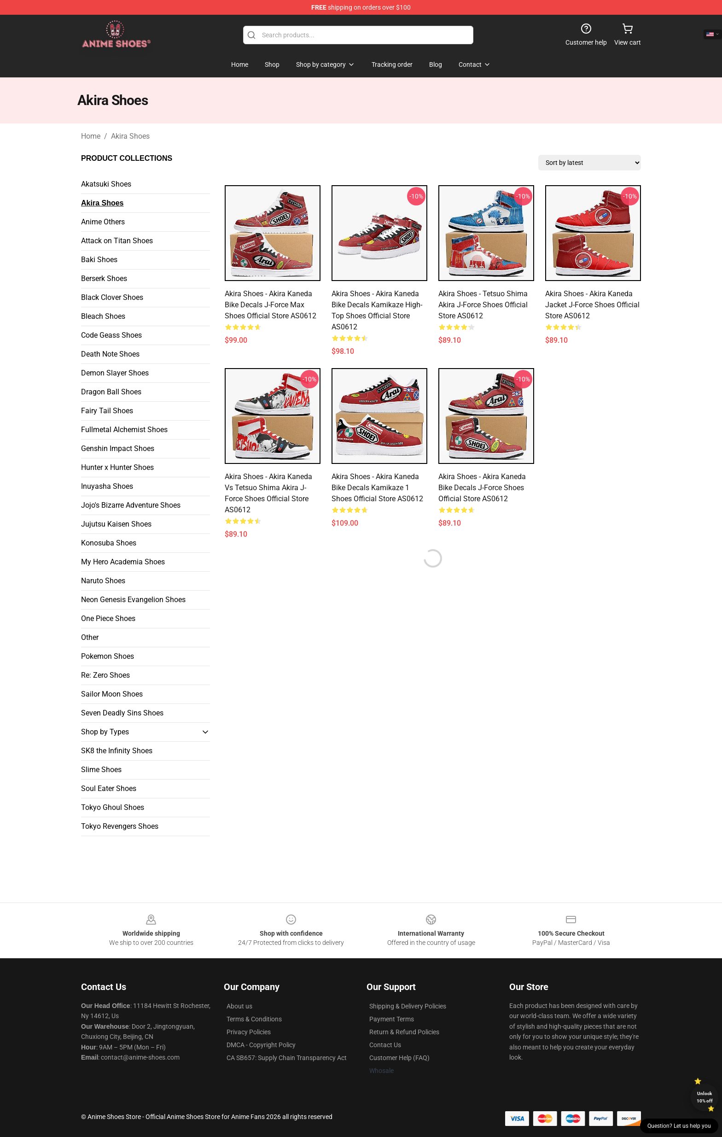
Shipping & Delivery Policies (407, 1006)
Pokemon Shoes (107, 656)
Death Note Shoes (110, 354)
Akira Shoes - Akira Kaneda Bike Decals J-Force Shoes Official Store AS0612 (482, 487)
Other (90, 637)
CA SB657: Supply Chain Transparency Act (287, 1057)
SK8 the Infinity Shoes (116, 750)
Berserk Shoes (104, 278)
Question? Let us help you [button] (679, 1126)
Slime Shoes (101, 769)
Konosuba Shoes (108, 543)
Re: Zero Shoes (105, 675)
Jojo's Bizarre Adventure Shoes (130, 505)
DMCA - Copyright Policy (261, 1045)
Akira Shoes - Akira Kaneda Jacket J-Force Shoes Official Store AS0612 (592, 304)
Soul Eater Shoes (108, 788)
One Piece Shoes (108, 618)
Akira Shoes (130, 136)
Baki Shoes (99, 259)
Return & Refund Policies (404, 1032)
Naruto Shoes (103, 580)
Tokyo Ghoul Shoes (112, 807)
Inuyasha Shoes (107, 486)
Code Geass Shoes (111, 335)
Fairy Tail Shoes (107, 410)
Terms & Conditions (254, 1019)
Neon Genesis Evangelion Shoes (133, 599)
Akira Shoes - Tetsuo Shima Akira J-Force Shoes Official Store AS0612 (483, 304)
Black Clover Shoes (112, 297)
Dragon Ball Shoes (111, 391)
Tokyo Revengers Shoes (119, 826)
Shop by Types (105, 731)
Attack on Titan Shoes (117, 240)
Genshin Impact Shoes (117, 448)
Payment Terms (391, 1019)
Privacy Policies (249, 1032)
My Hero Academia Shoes (123, 561)
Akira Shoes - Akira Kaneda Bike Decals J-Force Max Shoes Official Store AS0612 (270, 304)
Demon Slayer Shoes (115, 373)
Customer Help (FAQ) (399, 1057)
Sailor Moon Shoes (112, 694)
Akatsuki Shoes (106, 184)
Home (90, 136)
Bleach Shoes (103, 316)
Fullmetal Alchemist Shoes (124, 429)
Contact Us (385, 1045)
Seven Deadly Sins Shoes (122, 713)
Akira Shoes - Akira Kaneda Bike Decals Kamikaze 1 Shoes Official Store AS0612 (377, 487)
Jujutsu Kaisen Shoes (116, 524)
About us (239, 1006)
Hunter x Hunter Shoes (117, 467)
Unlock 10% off (705, 1097)
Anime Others (103, 221)
